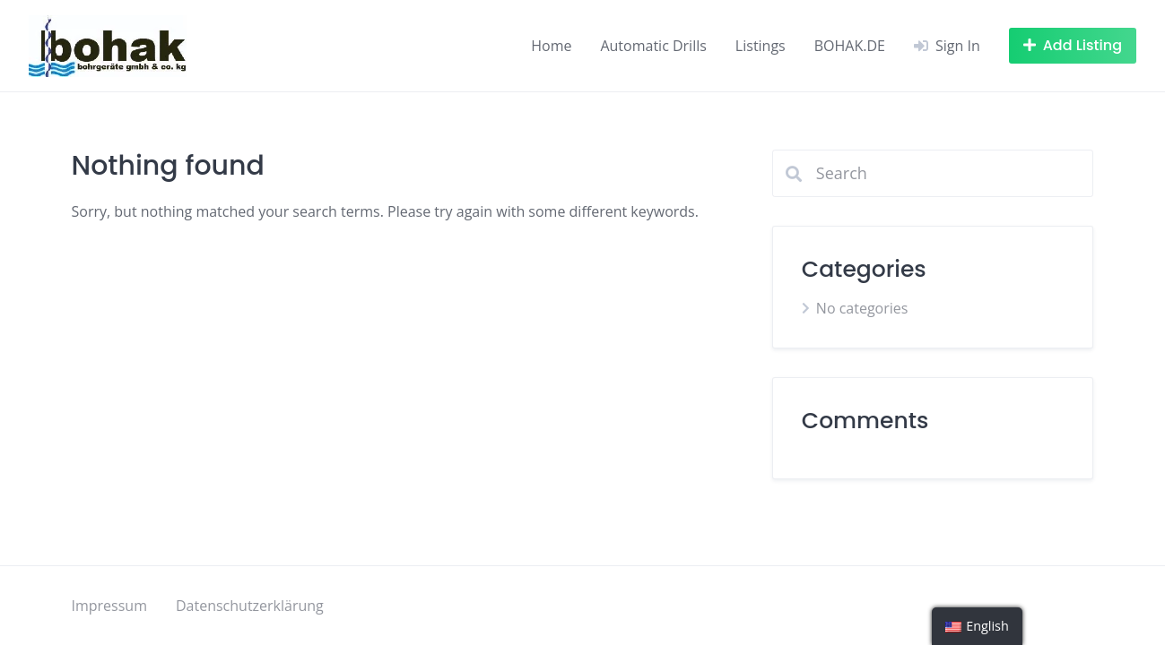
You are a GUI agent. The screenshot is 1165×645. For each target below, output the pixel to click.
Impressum (109, 605)
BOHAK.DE (849, 46)
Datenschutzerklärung (250, 605)
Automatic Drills (653, 46)
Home (551, 46)
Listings (760, 46)
